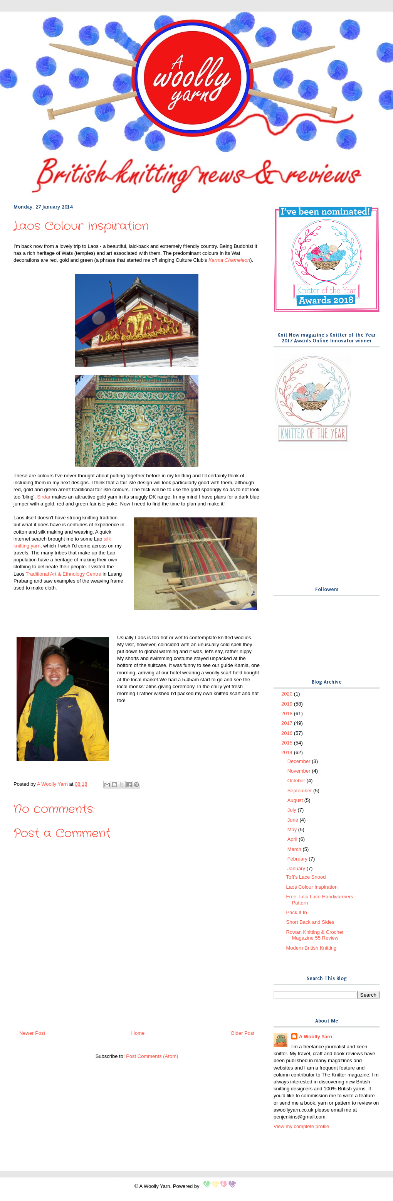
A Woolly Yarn (315, 1036)
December (299, 761)
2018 (287, 713)
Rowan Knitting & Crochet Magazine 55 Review (314, 935)
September (300, 790)
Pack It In (296, 912)
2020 (287, 694)
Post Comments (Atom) (152, 1056)
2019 (287, 704)
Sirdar (43, 497)
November (299, 771)
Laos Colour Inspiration (312, 887)
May (292, 829)
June (293, 820)
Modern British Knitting (311, 948)
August (295, 800)
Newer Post (32, 1033)
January (297, 868)
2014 (287, 752)
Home (138, 1033)
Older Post (242, 1033)
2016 (287, 733)
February (298, 859)
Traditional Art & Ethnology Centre (63, 574)
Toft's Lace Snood (306, 877)
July (292, 810)
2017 (287, 723)
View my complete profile (301, 1126)
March (295, 849)
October (297, 780)
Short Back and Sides (310, 922)
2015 (287, 743)
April (293, 839)
